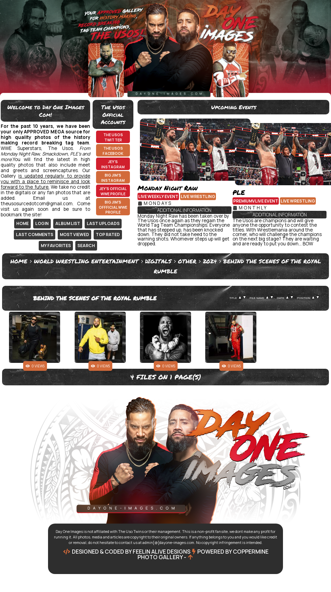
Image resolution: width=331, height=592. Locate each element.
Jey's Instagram (113, 164)
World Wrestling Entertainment (86, 261)
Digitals (158, 261)
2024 (210, 261)
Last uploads (103, 223)
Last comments (34, 234)
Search (86, 245)
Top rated (108, 234)
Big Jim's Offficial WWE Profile (113, 207)
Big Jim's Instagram (113, 178)
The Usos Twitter (113, 137)
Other (187, 261)
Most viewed (74, 234)
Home (22, 223)
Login (42, 223)
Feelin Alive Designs (161, 551)
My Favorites (56, 245)
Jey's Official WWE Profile (113, 191)
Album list (67, 223)
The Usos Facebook (113, 151)
